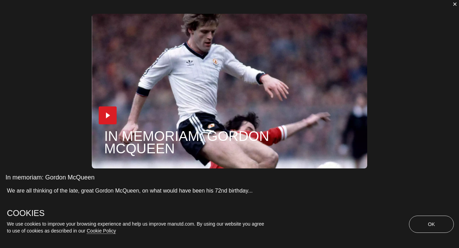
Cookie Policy (101, 231)
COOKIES (26, 213)
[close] (455, 4)
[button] (108, 115)
